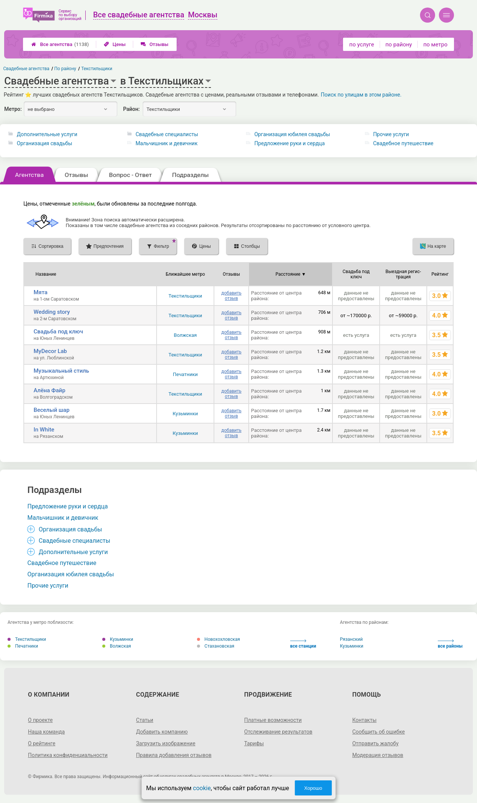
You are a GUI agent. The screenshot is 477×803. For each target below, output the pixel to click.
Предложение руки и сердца (289, 143)
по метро (435, 44)
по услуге (361, 44)
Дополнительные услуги (47, 134)
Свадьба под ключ (58, 331)
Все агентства (60, 44)
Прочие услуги (391, 134)
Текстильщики (185, 296)
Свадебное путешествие (403, 143)
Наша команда (46, 732)
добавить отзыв (231, 295)
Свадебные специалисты (166, 134)
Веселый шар (51, 410)
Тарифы (254, 743)
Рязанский (351, 639)
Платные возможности (273, 720)
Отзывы (154, 44)
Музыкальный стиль (61, 370)
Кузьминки (185, 413)
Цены (115, 44)
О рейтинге (41, 743)
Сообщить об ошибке (378, 732)
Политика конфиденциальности (68, 755)
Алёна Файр (49, 390)
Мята (41, 292)
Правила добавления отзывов (174, 755)
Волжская (185, 335)
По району (65, 68)
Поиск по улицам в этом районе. (361, 95)
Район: (131, 109)
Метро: (13, 109)
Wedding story (52, 312)
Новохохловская (218, 639)
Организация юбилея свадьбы (292, 134)
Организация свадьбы (44, 143)
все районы (450, 644)
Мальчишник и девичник (166, 143)
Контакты (364, 720)
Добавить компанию (162, 732)
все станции (303, 644)
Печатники (185, 374)
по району (398, 44)
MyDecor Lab (50, 351)
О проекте (40, 720)
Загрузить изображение (165, 743)
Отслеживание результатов (278, 732)
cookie (202, 788)
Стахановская (215, 646)
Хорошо (313, 788)
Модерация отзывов (377, 755)
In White (44, 429)
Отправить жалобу (375, 743)
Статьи (145, 720)
